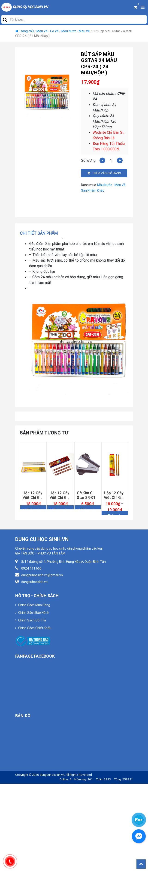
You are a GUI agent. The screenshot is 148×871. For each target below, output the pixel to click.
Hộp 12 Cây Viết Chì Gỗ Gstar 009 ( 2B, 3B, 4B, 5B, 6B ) (114, 495)
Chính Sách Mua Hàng (34, 605)
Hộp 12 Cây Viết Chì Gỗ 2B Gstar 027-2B (59, 495)
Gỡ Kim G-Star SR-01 (86, 495)
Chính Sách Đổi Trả (32, 620)
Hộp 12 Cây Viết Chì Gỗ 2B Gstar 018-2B (32, 495)
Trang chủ (26, 31)
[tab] (40, 233)
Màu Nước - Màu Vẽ (75, 31)
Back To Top (141, 864)
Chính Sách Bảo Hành (33, 613)
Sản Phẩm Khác (92, 190)
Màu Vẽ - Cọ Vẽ (47, 31)
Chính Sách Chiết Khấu (34, 628)
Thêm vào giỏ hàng (106, 173)
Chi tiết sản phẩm (39, 233)
